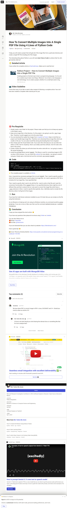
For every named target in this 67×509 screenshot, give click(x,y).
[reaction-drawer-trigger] (3, 37)
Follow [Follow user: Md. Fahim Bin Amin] (36, 390)
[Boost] (3, 53)
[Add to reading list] (3, 48)
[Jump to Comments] (3, 43)
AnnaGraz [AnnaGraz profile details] (15, 305)
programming (18, 48)
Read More (12, 285)
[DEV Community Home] (2, 2)
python (12, 48)
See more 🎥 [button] (11, 489)
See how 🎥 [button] (36, 377)
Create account (61, 2)
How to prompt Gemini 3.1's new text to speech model (27, 479)
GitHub (33, 173)
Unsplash (39, 137)
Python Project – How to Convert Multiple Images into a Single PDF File (38, 72)
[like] (14, 314)
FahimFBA (18, 220)
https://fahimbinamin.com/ (48, 225)
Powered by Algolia (44, 2)
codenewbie (26, 48)
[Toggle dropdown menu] (62, 238)
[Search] (6, 2)
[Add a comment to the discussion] (37, 299)
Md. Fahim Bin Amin (18, 33)
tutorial (33, 48)
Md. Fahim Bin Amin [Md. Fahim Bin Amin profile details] (19, 318)
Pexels (46, 137)
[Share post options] (2, 58)
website (38, 154)
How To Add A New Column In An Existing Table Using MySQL (35, 436)
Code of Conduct (32, 330)
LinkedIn (48, 215)
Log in (52, 2)
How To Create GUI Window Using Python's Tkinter (35, 424)
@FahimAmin (20, 222)
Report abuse (41, 330)
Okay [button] (4, 506)
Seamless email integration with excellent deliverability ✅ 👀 (35, 371)
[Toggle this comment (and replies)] (10, 308)
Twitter (43, 215)
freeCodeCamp (34, 66)
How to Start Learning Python (35, 430)
